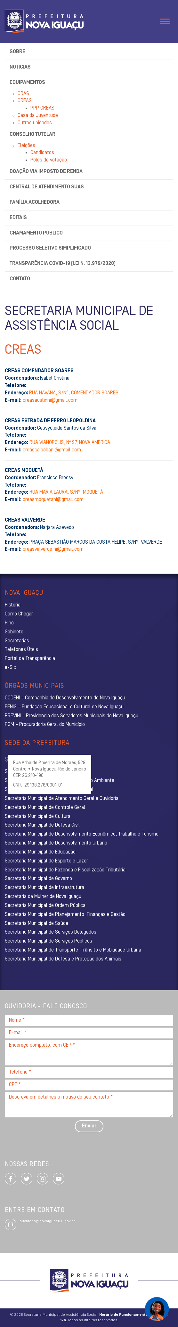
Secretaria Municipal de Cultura (37, 816)
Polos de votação (48, 160)
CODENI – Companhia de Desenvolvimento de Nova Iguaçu (65, 698)
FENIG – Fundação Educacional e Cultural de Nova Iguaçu (64, 707)
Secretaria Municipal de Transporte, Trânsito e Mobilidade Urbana (73, 950)
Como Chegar (19, 614)
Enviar (89, 1126)
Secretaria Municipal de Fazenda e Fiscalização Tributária (65, 870)
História (12, 605)
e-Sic (10, 667)
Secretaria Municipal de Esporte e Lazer (46, 861)
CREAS (25, 100)
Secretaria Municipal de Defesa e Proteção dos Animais (63, 959)
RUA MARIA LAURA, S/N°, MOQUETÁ (66, 492)
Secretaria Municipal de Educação (40, 852)
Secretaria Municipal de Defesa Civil (42, 825)
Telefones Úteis (21, 649)
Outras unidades (35, 123)
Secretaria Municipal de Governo (38, 878)
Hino (9, 623)
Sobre (17, 51)
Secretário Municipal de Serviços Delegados (50, 932)
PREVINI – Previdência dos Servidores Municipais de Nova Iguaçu (71, 716)
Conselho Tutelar (32, 134)
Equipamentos (27, 82)
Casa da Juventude (38, 115)
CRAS (23, 93)
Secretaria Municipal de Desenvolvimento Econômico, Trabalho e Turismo (81, 834)
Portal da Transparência (30, 658)
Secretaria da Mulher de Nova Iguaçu (43, 896)
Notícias (20, 67)
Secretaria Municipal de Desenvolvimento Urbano (56, 843)
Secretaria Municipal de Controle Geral (45, 807)
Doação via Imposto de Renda (46, 171)
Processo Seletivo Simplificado (50, 248)
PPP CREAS (42, 108)
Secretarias (17, 641)
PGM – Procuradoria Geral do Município (45, 724)
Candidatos (42, 152)
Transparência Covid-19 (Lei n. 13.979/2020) (63, 263)
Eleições (26, 145)
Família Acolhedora (35, 202)
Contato (20, 279)
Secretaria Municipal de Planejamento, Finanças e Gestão (65, 914)
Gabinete (14, 632)
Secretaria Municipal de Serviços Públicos (48, 941)
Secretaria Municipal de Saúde (36, 923)
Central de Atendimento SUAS (47, 187)
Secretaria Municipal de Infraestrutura (44, 887)
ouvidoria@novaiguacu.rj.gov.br (47, 1221)
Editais (18, 217)
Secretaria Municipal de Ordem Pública (45, 905)
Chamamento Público (36, 233)
